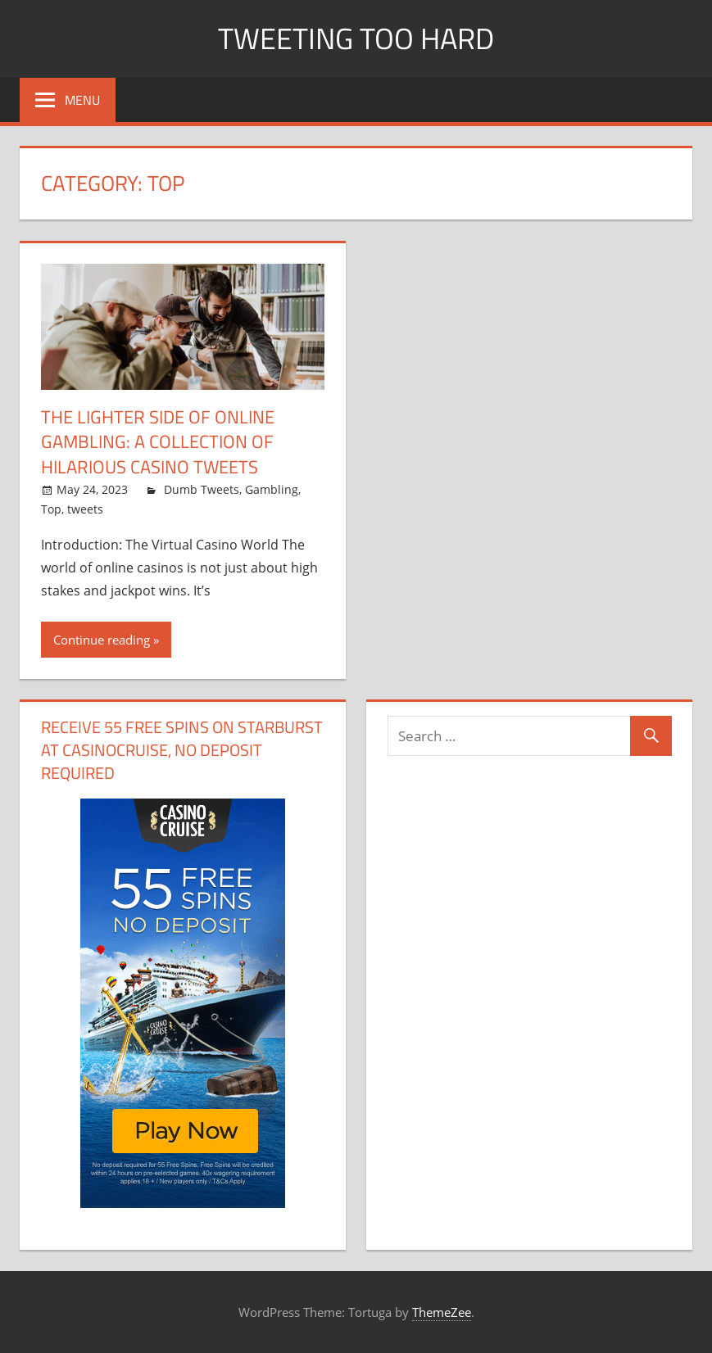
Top (51, 509)
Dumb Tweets (201, 489)
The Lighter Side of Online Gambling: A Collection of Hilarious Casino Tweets (157, 442)
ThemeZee (441, 1312)
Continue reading (101, 639)
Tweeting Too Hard (356, 38)
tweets (85, 509)
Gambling (271, 489)
